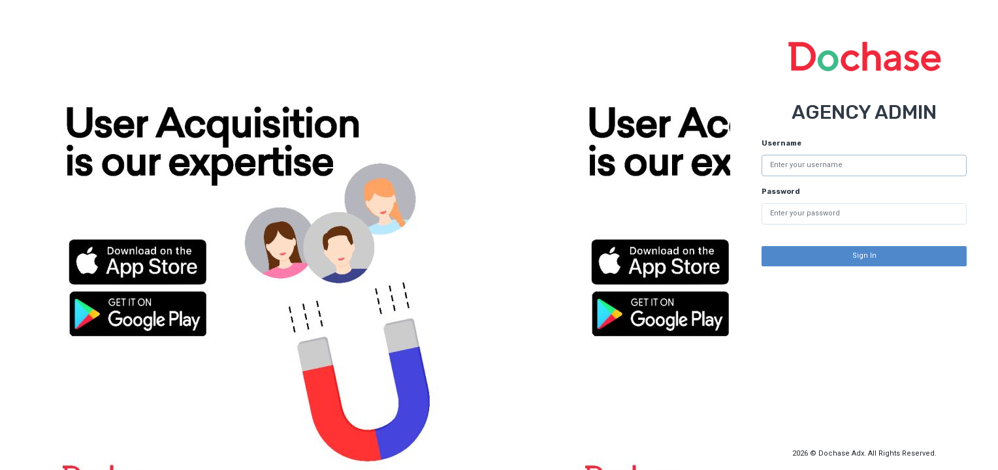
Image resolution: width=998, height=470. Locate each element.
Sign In (864, 255)
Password (781, 191)
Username (781, 143)
